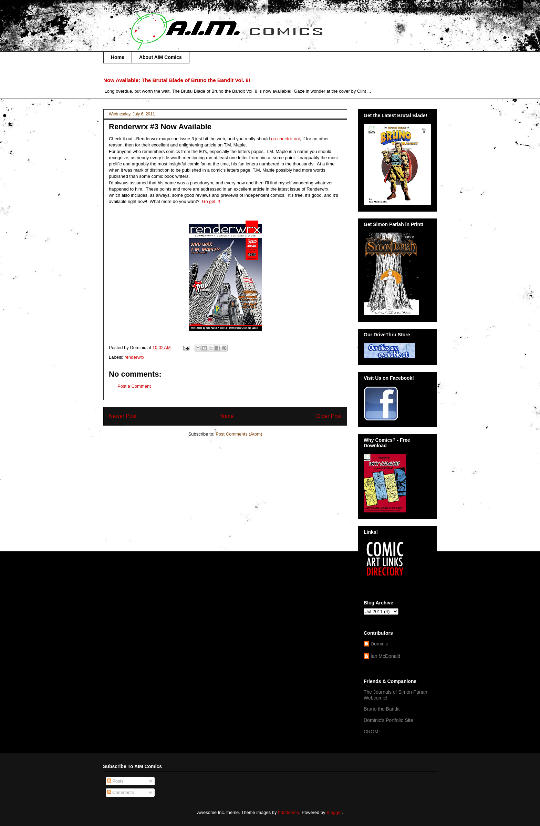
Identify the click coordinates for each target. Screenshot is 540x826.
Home (117, 57)
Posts (115, 781)
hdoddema (288, 812)
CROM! (372, 731)
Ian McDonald (385, 656)
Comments (120, 792)
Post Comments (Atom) (239, 434)
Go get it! (211, 201)
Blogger (334, 812)
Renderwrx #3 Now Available (160, 126)
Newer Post (123, 416)
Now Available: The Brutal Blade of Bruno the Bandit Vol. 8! (176, 80)
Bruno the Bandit (381, 709)
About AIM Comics (160, 57)
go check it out (285, 138)
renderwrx (135, 357)
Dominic (379, 643)
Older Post (329, 416)
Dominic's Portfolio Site (388, 720)
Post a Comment (134, 386)
